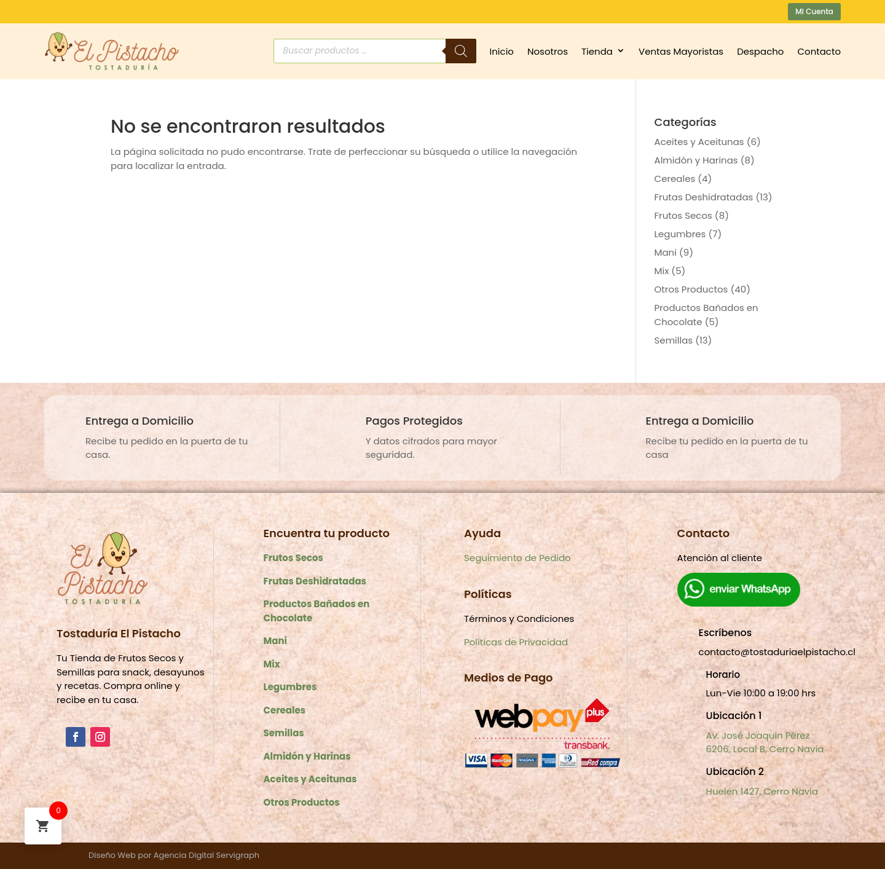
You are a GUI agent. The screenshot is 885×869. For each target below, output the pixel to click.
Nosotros (547, 51)
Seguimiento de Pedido (517, 557)
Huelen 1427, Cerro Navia (762, 791)
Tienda (597, 51)
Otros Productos (691, 289)
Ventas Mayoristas (681, 51)
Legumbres (680, 233)
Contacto (819, 51)
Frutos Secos (683, 215)
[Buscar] (461, 51)
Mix (662, 270)
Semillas (674, 340)
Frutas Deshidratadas (704, 197)
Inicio (502, 51)
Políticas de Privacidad (516, 641)
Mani (666, 252)
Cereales (675, 178)
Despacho (760, 51)
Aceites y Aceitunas (699, 141)
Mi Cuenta (814, 11)
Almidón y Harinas (696, 160)
